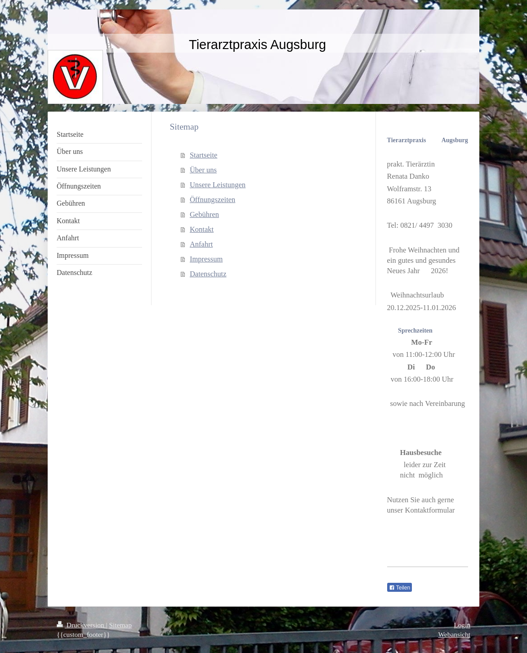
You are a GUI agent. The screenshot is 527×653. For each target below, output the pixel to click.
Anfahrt (201, 244)
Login (462, 625)
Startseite (203, 155)
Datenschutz (208, 274)
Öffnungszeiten (212, 199)
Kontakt (202, 229)
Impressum (206, 259)
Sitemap (120, 625)
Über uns (203, 170)
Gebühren (204, 214)
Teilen (399, 588)
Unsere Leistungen (218, 184)
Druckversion (81, 625)
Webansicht (454, 634)
